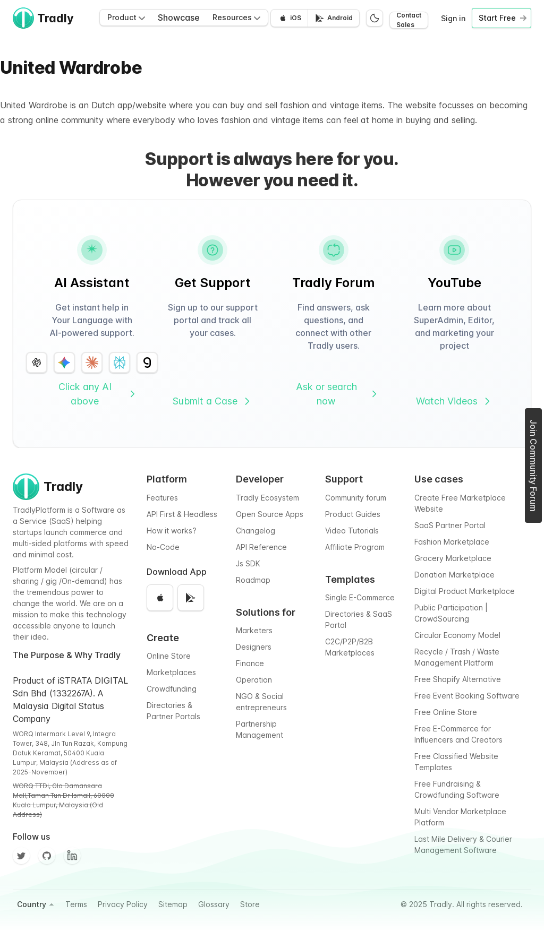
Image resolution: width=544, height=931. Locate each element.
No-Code (163, 546)
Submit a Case (212, 401)
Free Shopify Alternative (457, 679)
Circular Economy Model (457, 635)
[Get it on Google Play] (333, 18)
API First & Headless (182, 514)
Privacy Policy (123, 904)
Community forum (355, 497)
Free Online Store (445, 712)
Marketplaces (171, 672)
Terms (76, 904)
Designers (253, 646)
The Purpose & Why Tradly (67, 655)
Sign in (453, 18)
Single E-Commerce (360, 597)
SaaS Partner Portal (450, 525)
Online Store (169, 655)
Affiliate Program (355, 546)
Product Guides (352, 514)
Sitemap (173, 904)
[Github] (46, 855)
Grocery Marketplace (452, 558)
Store (250, 904)
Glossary (214, 904)
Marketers (254, 630)
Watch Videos (454, 401)
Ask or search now (337, 394)
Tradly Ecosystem (267, 497)
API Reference (261, 546)
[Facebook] (72, 855)
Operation (254, 679)
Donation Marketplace (454, 574)
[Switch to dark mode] (374, 18)
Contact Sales (408, 20)
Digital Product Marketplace (464, 591)
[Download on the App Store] (289, 18)
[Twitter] (21, 855)
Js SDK (248, 563)
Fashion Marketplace (451, 541)
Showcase (179, 17)
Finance (250, 663)
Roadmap (253, 579)
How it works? (172, 530)
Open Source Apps (269, 514)
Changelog (255, 530)
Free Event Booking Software (467, 695)
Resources (236, 17)
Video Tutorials (352, 530)
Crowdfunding (172, 688)
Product (126, 17)
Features (162, 497)
